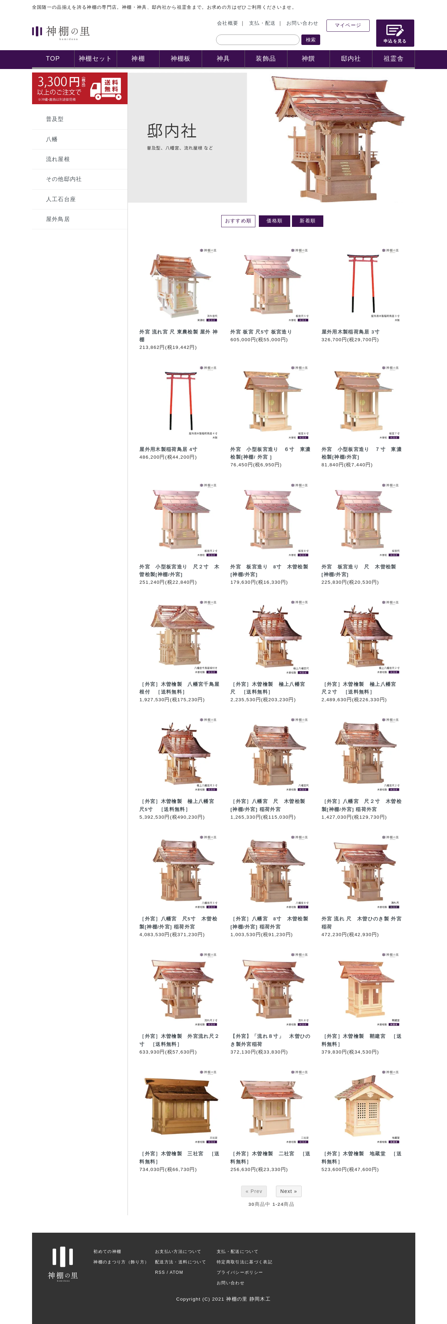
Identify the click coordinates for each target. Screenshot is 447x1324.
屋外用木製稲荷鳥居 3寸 (351, 332)
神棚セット (96, 58)
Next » (289, 1191)
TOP (53, 58)
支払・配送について (238, 1251)
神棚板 (181, 58)
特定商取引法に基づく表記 (244, 1262)
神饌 (308, 58)
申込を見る (395, 34)
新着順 (308, 220)
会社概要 (227, 23)
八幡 (52, 139)
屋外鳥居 (58, 219)
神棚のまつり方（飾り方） (121, 1262)
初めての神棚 (107, 1251)
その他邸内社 (64, 179)
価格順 (275, 220)
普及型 (55, 119)
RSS (160, 1272)
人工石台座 (61, 199)
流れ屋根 (58, 159)
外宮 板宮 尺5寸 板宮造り (261, 332)
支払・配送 (262, 23)
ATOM (176, 1272)
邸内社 (351, 58)
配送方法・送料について (180, 1262)
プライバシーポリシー (240, 1272)
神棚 (138, 58)
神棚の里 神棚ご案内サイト (61, 33)
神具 (223, 58)
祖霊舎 (394, 58)
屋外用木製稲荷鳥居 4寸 (168, 449)
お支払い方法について (178, 1251)
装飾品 (266, 58)
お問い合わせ (302, 23)
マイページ (348, 25)
